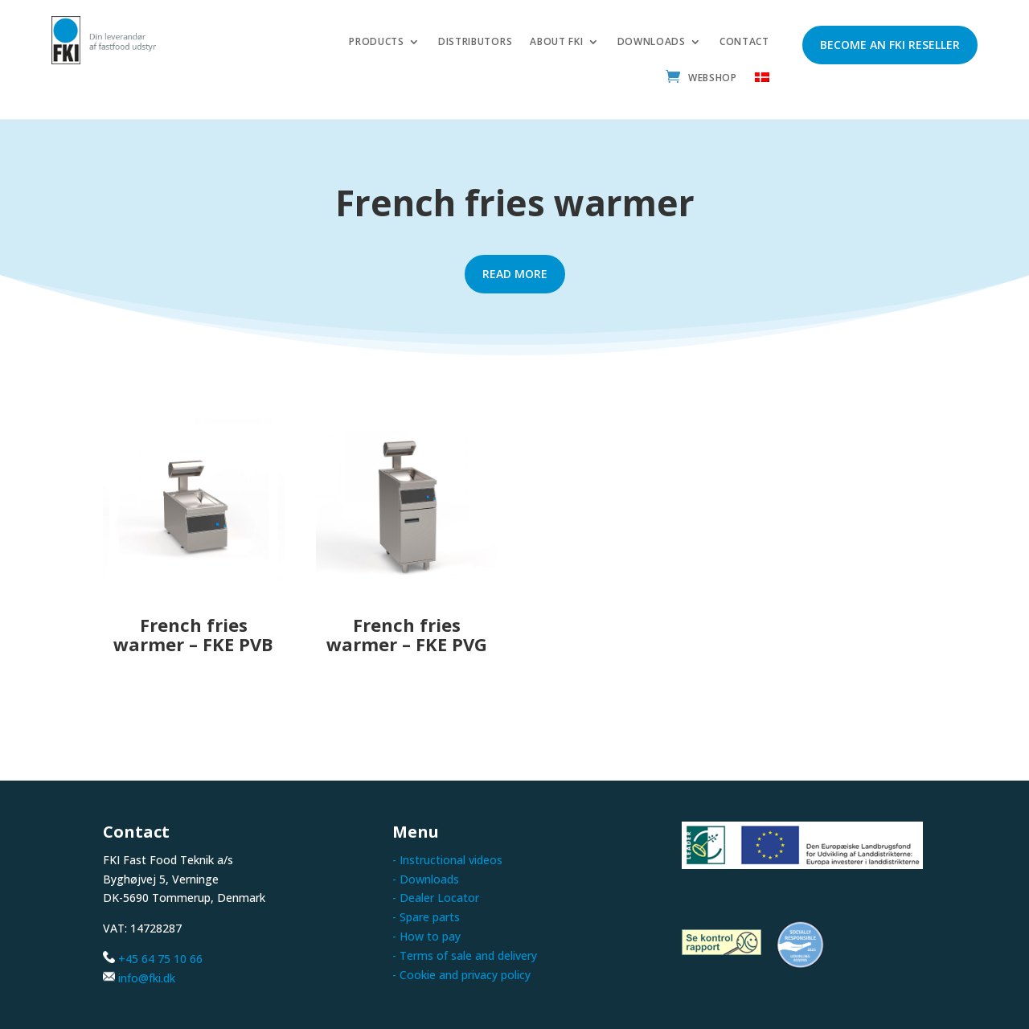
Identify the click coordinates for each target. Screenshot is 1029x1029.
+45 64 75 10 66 (160, 958)
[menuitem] (762, 81)
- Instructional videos (447, 859)
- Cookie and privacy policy (461, 974)
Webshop (712, 78)
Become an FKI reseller (890, 44)
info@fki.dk (146, 978)
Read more (514, 273)
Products (376, 42)
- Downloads (425, 879)
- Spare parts (426, 916)
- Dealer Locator (435, 897)
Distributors (475, 42)
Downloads (651, 42)
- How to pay (426, 936)
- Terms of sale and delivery (464, 955)
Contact (744, 42)
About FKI (556, 42)
